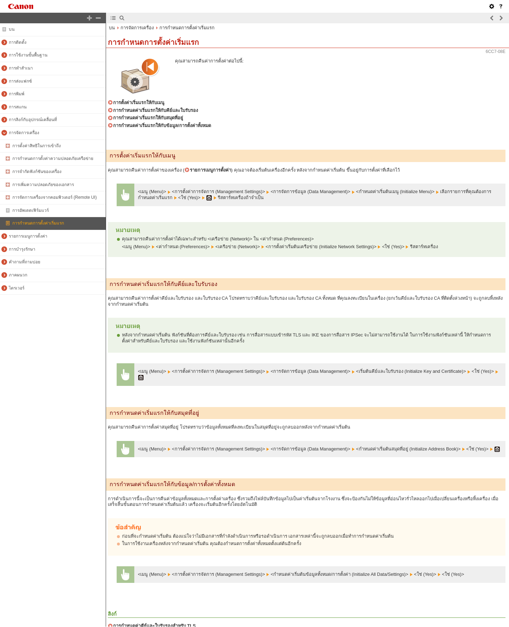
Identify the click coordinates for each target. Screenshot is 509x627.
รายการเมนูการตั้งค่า (210, 170)
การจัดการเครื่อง (137, 27)
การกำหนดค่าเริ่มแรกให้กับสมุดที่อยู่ (148, 117)
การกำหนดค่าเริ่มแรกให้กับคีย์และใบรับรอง (155, 110)
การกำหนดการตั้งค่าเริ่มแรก (187, 27)
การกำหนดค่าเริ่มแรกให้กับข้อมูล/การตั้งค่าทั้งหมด (162, 125)
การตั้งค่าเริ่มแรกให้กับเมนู (138, 102)
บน (112, 27)
